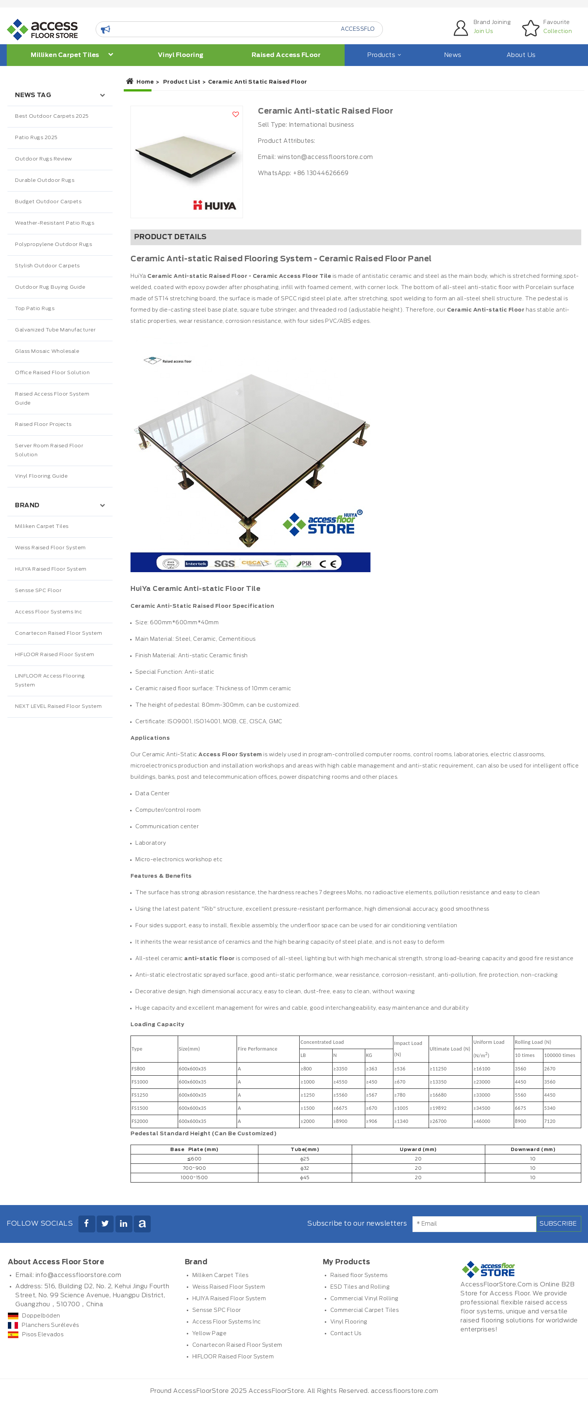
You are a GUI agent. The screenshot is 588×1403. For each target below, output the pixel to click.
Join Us (483, 31)
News (453, 55)
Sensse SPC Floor (38, 590)
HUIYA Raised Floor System (51, 569)
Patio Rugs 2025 (36, 137)
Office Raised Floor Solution (52, 372)
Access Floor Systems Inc (48, 612)
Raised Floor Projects (43, 424)
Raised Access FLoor (286, 55)
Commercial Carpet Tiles (364, 1310)
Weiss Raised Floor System (50, 548)
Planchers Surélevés (43, 1325)
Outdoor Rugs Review (43, 159)
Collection (557, 31)
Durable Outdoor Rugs (44, 180)
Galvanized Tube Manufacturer (55, 330)
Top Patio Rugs (34, 308)
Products (383, 55)
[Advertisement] (60, 875)
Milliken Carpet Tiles (72, 54)
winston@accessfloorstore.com (325, 157)
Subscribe (558, 1224)
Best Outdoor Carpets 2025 (52, 116)
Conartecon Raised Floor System (58, 633)
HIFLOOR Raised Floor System (54, 654)
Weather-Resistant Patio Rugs (54, 223)
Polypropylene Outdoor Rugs (53, 244)
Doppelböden (34, 1316)
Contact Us (346, 1333)
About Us (521, 55)
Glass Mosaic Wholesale (47, 351)
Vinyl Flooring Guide (41, 476)
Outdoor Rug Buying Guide (50, 287)
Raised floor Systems (359, 1275)
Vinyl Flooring (181, 55)
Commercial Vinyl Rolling (364, 1298)
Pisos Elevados (35, 1334)
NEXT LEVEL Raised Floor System (58, 706)
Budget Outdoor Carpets (48, 201)
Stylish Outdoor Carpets (47, 266)
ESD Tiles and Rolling (360, 1287)
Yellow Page (209, 1333)
